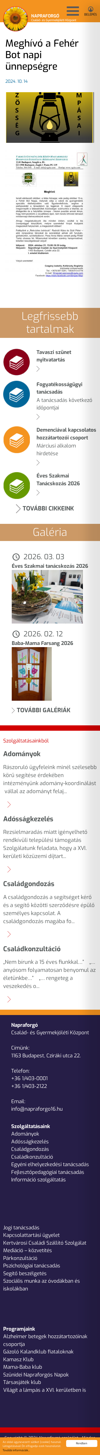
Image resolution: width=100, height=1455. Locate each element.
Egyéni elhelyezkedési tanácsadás (50, 1164)
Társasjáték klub (22, 1382)
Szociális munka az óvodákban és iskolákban (41, 1285)
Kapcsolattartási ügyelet (31, 1235)
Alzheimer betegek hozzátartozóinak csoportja (45, 1340)
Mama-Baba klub (22, 1367)
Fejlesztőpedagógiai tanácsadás (47, 1172)
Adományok (25, 1134)
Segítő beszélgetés (25, 1273)
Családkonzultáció (32, 1157)
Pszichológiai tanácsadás (31, 1265)
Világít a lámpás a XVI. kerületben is (44, 1390)
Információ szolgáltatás (38, 1179)
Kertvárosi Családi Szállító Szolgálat (44, 1243)
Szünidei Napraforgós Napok (36, 1374)
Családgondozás (30, 1149)
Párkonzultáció (20, 1258)
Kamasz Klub (18, 1359)
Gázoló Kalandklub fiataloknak (38, 1351)
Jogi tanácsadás (21, 1227)
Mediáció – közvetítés (27, 1250)
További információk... (16, 1450)
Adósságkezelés (30, 1141)
